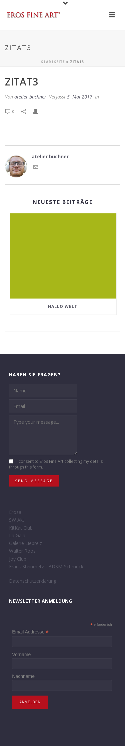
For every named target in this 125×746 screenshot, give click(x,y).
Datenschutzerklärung (32, 581)
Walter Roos (22, 551)
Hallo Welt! (63, 306)
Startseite (53, 61)
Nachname (23, 676)
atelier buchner (30, 97)
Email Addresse (30, 632)
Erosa (15, 512)
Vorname (21, 654)
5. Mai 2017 (79, 97)
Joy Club (17, 559)
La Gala (17, 535)
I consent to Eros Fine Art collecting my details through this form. (56, 464)
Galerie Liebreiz (25, 543)
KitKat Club (21, 528)
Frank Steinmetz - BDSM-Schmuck (46, 566)
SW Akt (16, 520)
